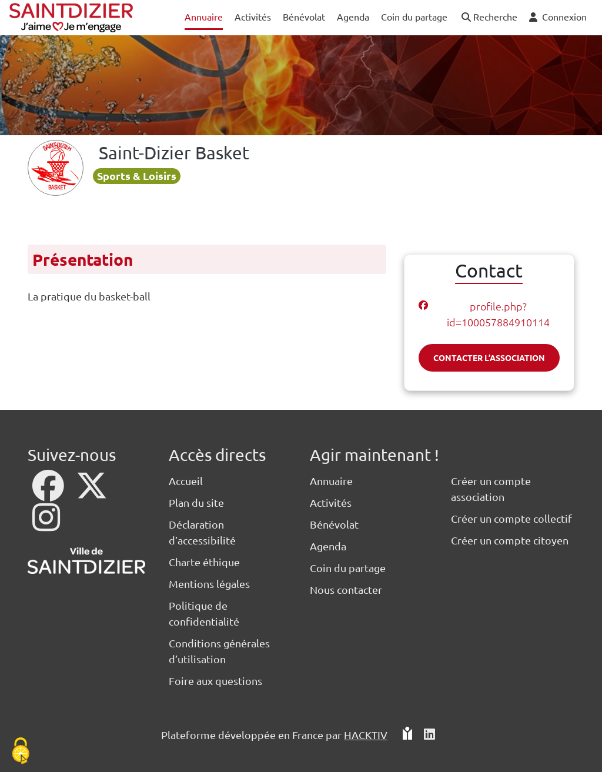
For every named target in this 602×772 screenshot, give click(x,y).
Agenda (328, 546)
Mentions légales (209, 583)
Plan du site (196, 502)
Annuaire (331, 480)
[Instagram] (46, 525)
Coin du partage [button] (414, 16)
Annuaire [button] (204, 16)
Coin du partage (348, 568)
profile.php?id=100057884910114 (498, 314)
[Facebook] (49, 493)
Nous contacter (346, 589)
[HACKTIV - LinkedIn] (429, 735)
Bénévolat (334, 524)
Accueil (186, 480)
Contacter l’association (489, 357)
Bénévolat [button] (304, 16)
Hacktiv (365, 734)
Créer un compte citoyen (509, 540)
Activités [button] (253, 16)
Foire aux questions (215, 680)
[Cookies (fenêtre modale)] (20, 751)
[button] (488, 17)
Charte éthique (204, 562)
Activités (331, 502)
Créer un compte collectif (511, 518)
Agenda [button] (353, 16)
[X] (91, 493)
